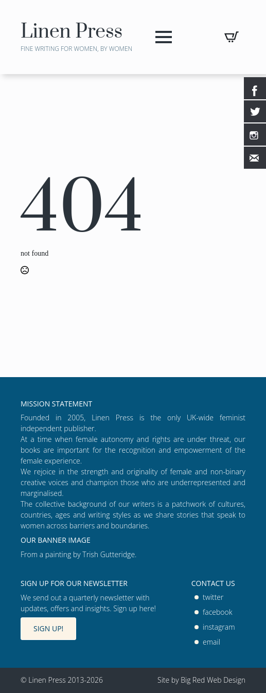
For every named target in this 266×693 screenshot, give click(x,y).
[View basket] (231, 37)
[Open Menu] (163, 37)
